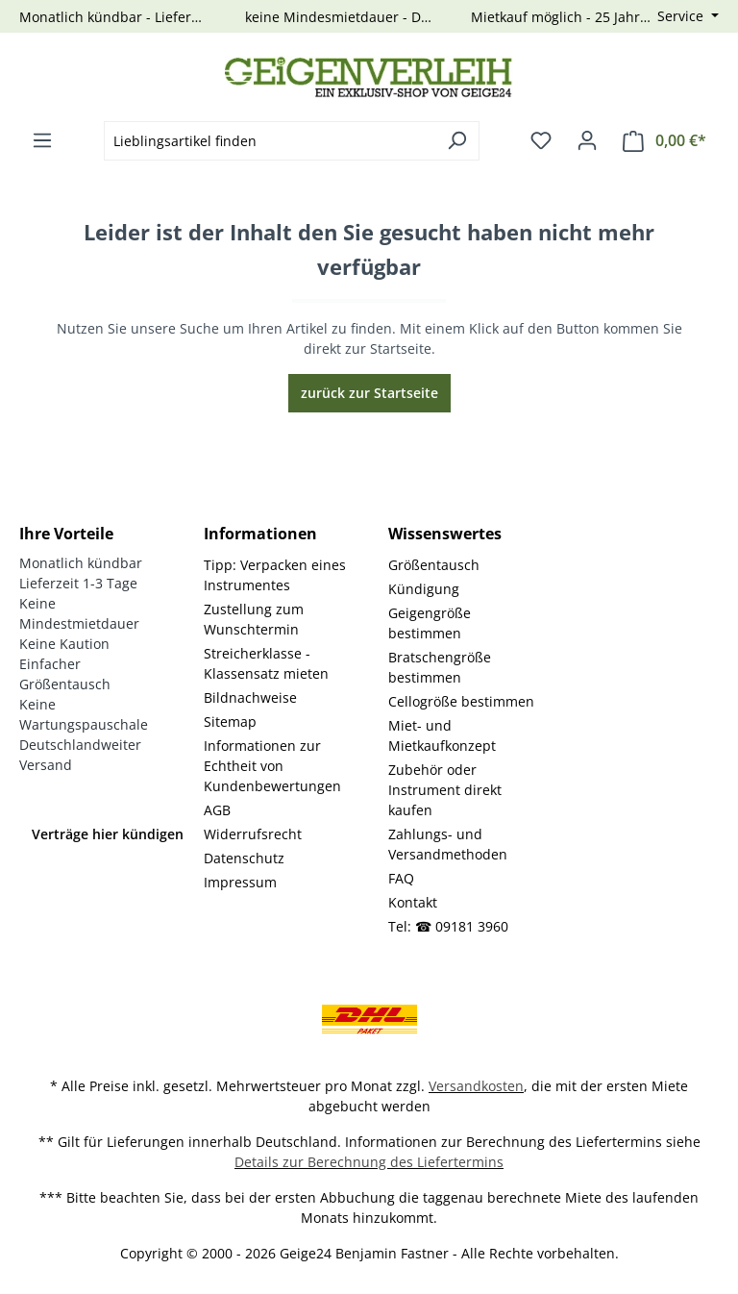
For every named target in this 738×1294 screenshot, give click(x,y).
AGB (217, 810)
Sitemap (230, 721)
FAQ (401, 878)
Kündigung (423, 589)
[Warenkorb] (664, 141)
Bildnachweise (250, 697)
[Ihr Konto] (587, 140)
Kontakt (412, 902)
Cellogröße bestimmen (461, 701)
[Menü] (42, 140)
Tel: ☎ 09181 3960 (448, 926)
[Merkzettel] (541, 140)
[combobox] (269, 141)
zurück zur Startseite (369, 393)
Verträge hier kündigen (108, 834)
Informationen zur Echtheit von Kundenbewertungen (272, 765)
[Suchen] (457, 141)
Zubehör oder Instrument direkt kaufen (445, 789)
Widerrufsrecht (253, 834)
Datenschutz (244, 858)
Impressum (240, 882)
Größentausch (434, 565)
